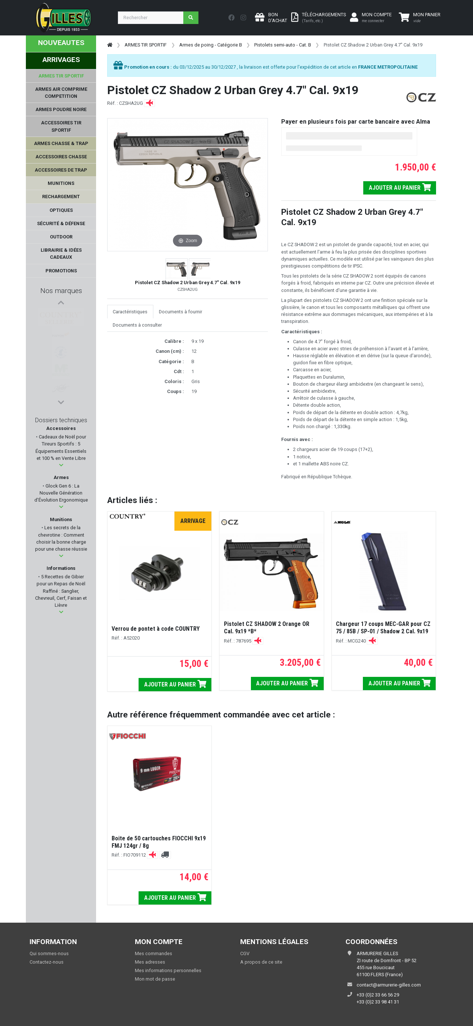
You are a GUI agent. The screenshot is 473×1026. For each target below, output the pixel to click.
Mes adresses (150, 962)
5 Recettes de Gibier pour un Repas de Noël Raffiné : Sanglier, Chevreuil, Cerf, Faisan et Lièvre (61, 591)
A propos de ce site (261, 962)
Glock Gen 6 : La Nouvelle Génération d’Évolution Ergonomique (61, 493)
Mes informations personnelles (168, 970)
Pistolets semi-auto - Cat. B (282, 45)
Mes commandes (153, 953)
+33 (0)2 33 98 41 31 (378, 1002)
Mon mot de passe (155, 979)
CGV (244, 953)
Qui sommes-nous (49, 953)
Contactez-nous (47, 962)
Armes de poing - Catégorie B (210, 45)
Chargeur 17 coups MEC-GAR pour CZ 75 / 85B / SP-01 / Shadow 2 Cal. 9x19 (383, 627)
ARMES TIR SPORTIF (146, 45)
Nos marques (61, 290)
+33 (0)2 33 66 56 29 (378, 995)
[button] (61, 465)
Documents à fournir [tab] (180, 311)
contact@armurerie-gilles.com (389, 985)
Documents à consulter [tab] (137, 325)
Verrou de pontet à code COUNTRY (156, 628)
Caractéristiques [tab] (130, 311)
